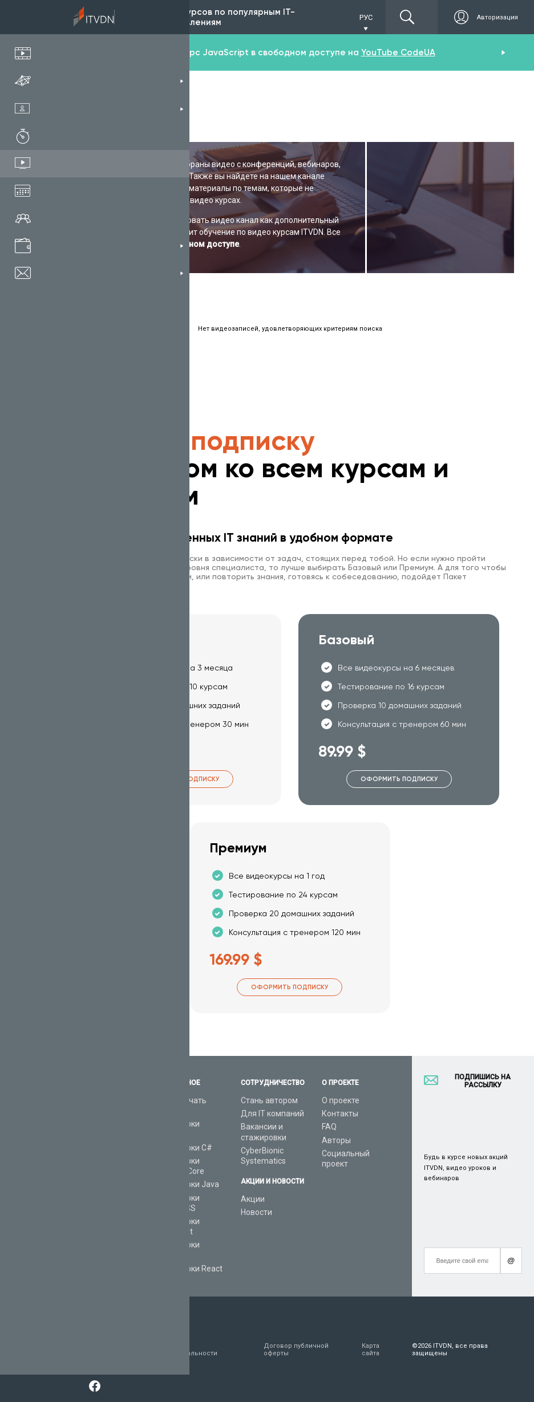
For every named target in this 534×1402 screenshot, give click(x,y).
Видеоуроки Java (186, 1184)
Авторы (336, 1140)
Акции (253, 1199)
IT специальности (99, 1137)
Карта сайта (370, 1349)
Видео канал (90, 1211)
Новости (256, 1212)
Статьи (79, 1224)
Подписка (109, 17)
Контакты (340, 1113)
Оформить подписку (180, 779)
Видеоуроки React (188, 1268)
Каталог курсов (95, 1123)
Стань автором (269, 1100)
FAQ (329, 1126)
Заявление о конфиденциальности (181, 1349)
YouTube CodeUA (398, 52)
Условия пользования (87, 1349)
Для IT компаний (272, 1113)
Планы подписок (97, 1150)
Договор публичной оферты (296, 1349)
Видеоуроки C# (183, 1147)
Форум (78, 1237)
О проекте (340, 1100)
